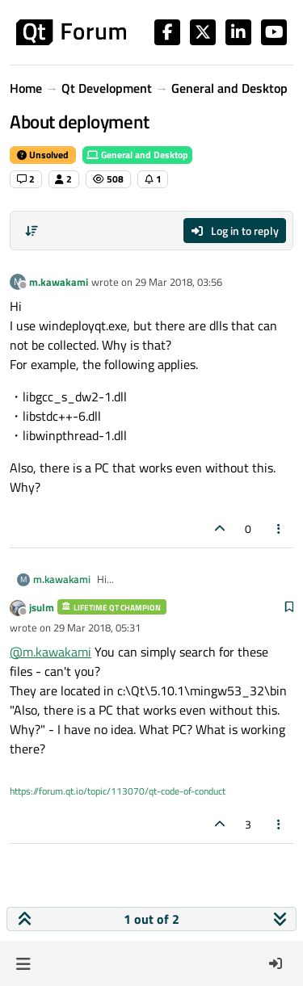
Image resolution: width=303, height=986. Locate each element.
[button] (23, 963)
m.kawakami (58, 282)
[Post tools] (279, 528)
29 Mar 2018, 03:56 (178, 282)
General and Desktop (137, 154)
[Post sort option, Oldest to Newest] (31, 231)
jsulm (41, 607)
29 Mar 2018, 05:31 (97, 627)
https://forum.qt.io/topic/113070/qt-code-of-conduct (117, 791)
